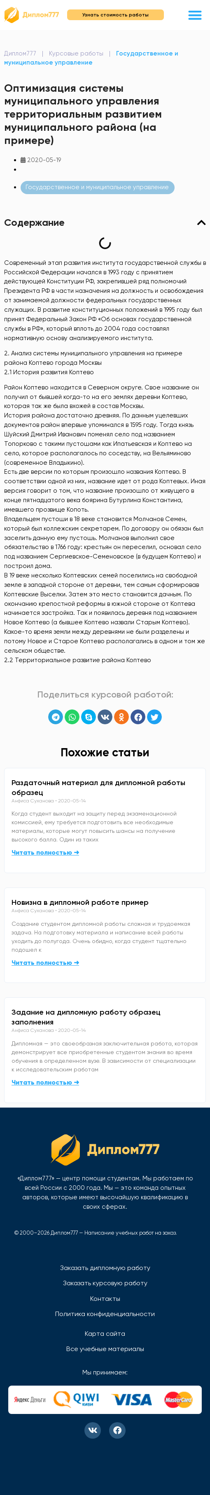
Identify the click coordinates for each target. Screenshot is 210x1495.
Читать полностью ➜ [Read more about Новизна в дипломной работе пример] (45, 963)
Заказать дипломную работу (105, 1268)
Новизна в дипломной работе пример (80, 902)
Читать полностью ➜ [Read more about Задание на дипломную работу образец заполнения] (45, 1082)
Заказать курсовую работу (105, 1283)
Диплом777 (20, 53)
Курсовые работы (76, 53)
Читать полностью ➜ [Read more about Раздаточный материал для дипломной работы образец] (45, 852)
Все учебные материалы (105, 1349)
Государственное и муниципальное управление (97, 187)
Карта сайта (105, 1333)
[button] (195, 15)
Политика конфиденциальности (105, 1314)
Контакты (105, 1299)
